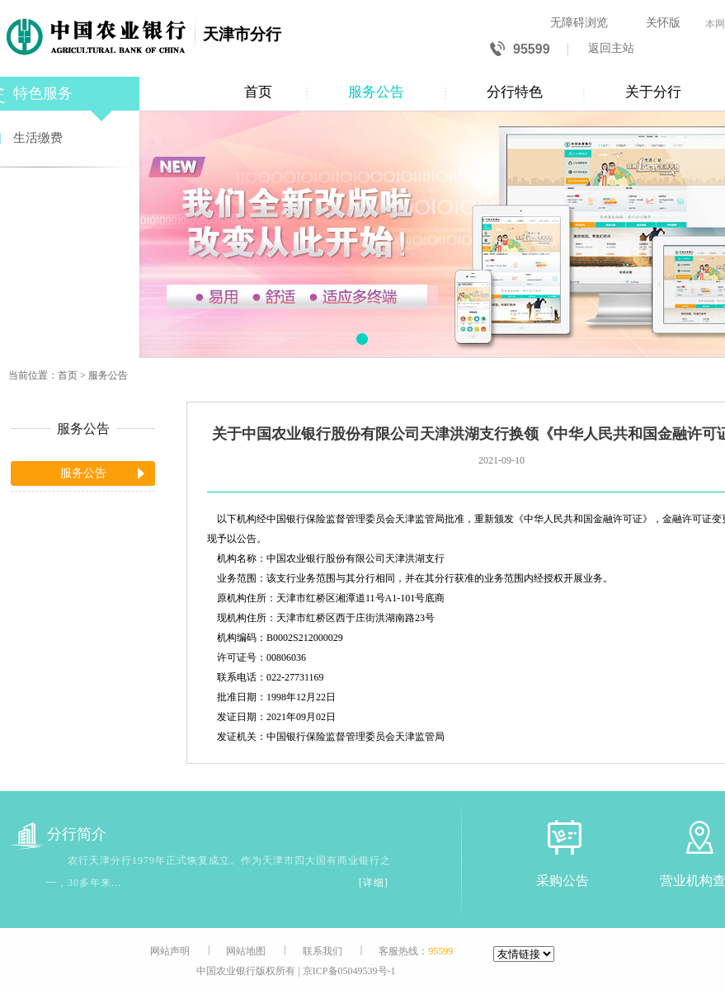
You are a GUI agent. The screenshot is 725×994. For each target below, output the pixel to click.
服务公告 (376, 92)
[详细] (373, 882)
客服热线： (416, 951)
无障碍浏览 (579, 22)
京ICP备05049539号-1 (349, 971)
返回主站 (611, 48)
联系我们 (322, 951)
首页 (258, 92)
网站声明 (170, 951)
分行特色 (515, 92)
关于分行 (653, 92)
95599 (520, 50)
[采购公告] (562, 837)
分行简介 (58, 834)
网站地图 (246, 951)
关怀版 (663, 22)
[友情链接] (523, 954)
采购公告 (562, 881)
